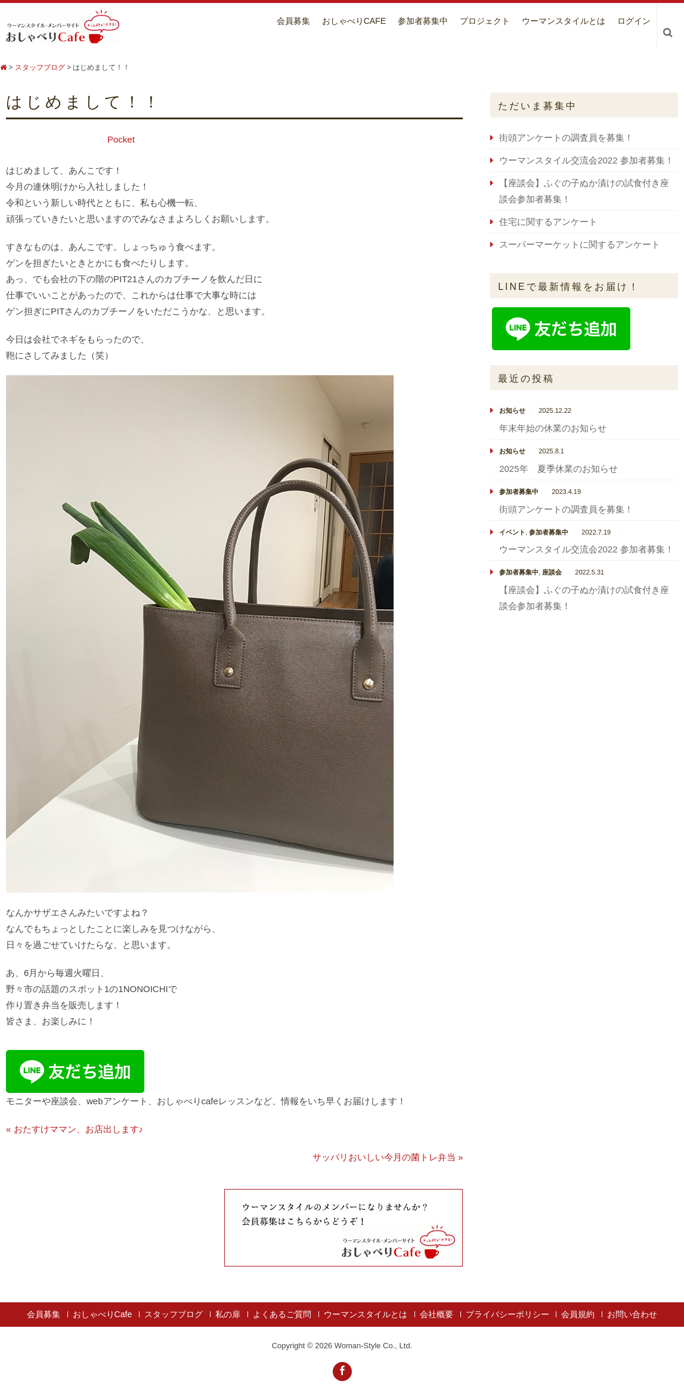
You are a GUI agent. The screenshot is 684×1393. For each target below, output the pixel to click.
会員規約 (578, 1314)
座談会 (552, 572)
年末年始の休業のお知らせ (552, 428)
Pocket (121, 139)
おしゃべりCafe (354, 21)
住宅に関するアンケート (548, 222)
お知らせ (512, 410)
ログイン (634, 21)
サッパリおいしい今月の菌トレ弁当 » (387, 1157)
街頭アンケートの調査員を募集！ (566, 137)
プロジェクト (485, 21)
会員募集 (293, 21)
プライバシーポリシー (507, 1314)
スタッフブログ (173, 1314)
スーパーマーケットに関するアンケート (579, 244)
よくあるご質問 (282, 1314)
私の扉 (227, 1314)
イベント (512, 532)
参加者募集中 (423, 21)
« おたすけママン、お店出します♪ (74, 1129)
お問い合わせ (632, 1314)
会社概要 (436, 1314)
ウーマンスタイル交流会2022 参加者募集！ (586, 160)
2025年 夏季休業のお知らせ (558, 469)
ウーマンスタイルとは (563, 21)
